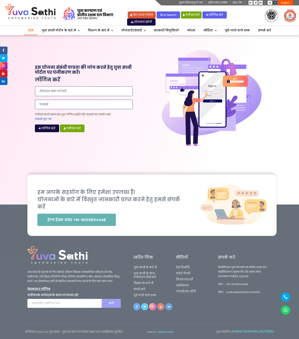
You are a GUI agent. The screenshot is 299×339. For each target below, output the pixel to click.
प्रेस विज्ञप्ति (183, 267)
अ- (250, 2)
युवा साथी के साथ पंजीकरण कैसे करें (145, 275)
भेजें (111, 303)
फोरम (191, 30)
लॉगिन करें (214, 15)
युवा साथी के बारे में (145, 267)
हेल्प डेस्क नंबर (76, 219)
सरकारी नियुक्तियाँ (166, 30)
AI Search (168, 15)
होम (30, 30)
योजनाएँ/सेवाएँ (131, 30)
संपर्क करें (264, 30)
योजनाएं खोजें (141, 22)
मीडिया (208, 30)
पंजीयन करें (191, 15)
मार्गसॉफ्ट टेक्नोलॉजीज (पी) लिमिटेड (253, 332)
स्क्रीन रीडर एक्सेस (218, 2)
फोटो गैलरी (183, 273)
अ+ (260, 2)
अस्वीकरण (182, 285)
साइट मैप (237, 2)
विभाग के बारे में (98, 30)
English (285, 2)
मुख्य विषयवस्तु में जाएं (191, 2)
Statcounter (166, 332)
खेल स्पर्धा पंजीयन (141, 15)
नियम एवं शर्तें (184, 279)
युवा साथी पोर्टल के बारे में (59, 30)
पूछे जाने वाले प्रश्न (237, 30)
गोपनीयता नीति (186, 291)
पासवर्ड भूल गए (43, 119)
